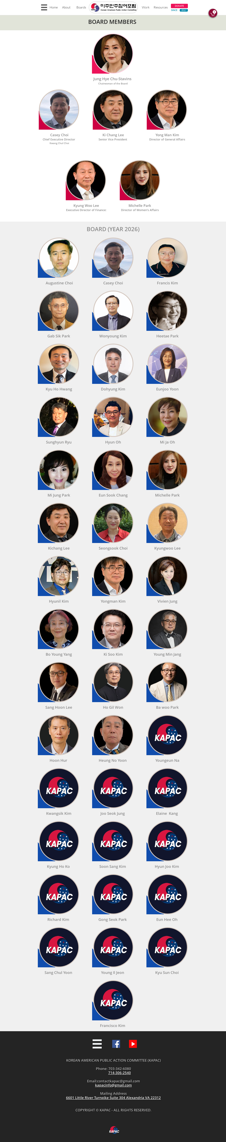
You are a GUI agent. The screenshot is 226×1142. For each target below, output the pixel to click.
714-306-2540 (119, 1072)
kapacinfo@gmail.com (113, 1085)
